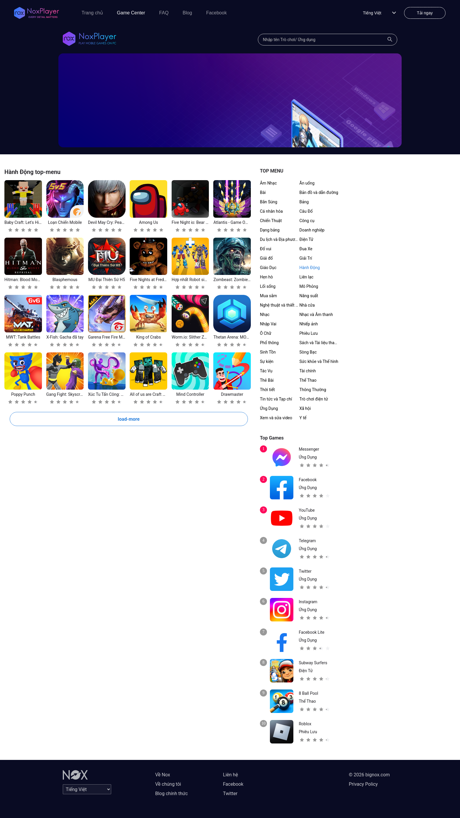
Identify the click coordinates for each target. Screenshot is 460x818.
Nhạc (265, 314)
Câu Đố (306, 211)
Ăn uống (307, 183)
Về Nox (162, 775)
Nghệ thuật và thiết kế (280, 305)
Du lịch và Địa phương (280, 239)
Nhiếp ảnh (309, 324)
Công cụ (307, 220)
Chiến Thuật (271, 220)
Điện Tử (307, 239)
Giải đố (266, 258)
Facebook (216, 12)
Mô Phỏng (309, 286)
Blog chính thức (171, 793)
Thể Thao (308, 380)
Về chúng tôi (168, 784)
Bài (263, 192)
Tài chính (308, 371)
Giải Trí (306, 258)
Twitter (230, 793)
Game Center (131, 12)
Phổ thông (269, 342)
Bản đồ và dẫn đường (319, 192)
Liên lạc (307, 277)
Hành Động (310, 267)
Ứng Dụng (269, 408)
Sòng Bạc (308, 352)
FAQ (164, 12)
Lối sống (267, 286)
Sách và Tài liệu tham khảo (324, 342)
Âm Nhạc (268, 183)
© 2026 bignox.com (369, 775)
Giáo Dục (268, 267)
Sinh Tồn (268, 352)
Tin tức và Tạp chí (276, 399)
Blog (187, 12)
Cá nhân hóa (271, 211)
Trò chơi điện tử (314, 399)
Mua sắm (268, 295)
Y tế (303, 417)
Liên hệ (230, 775)
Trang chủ (92, 12)
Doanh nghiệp (312, 230)
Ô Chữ (265, 333)
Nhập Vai (268, 324)
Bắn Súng (268, 202)
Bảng (304, 202)
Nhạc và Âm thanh (316, 314)
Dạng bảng (270, 230)
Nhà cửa (307, 305)
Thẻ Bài (267, 380)
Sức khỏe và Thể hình (319, 361)
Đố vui (265, 248)
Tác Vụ (266, 371)
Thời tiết (267, 389)
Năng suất (309, 295)
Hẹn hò (266, 277)
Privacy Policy (363, 784)
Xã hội (305, 408)
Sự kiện (266, 361)
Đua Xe (306, 248)
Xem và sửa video (276, 417)
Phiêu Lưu (309, 333)
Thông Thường (313, 389)
